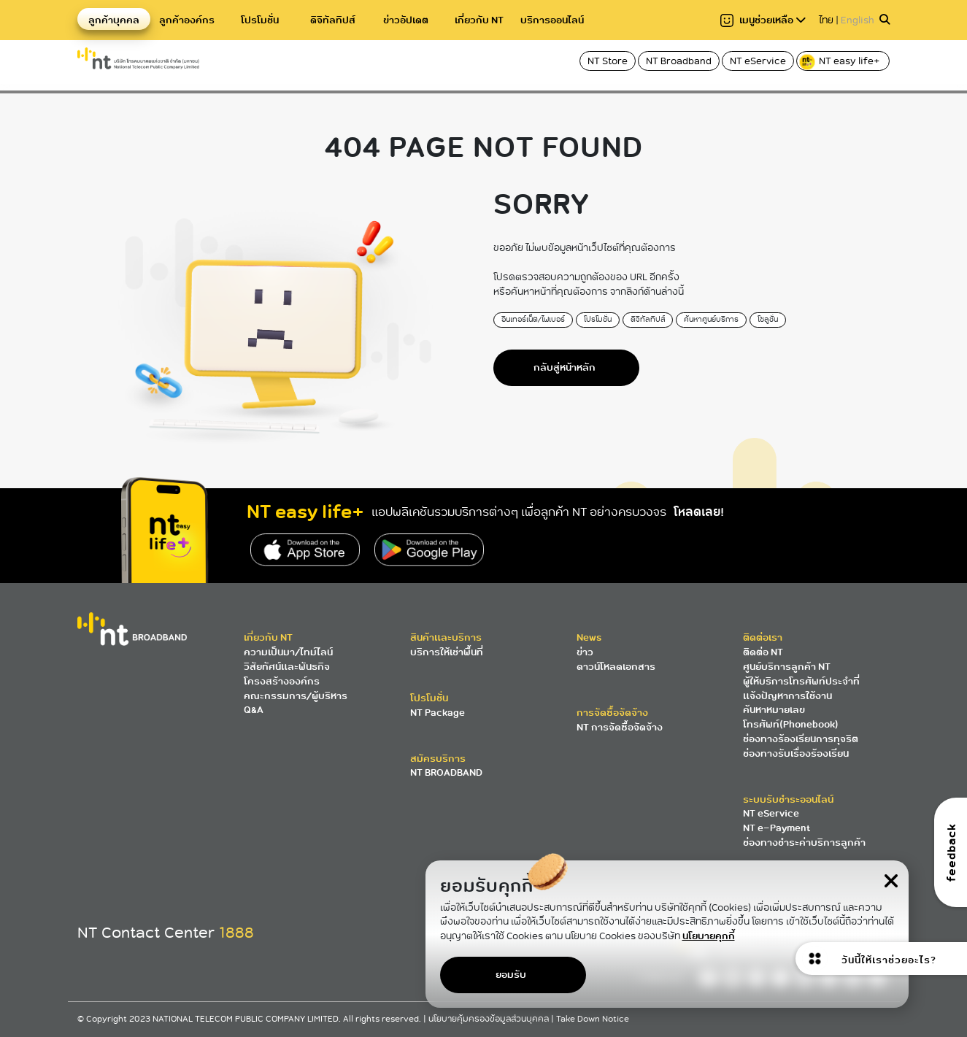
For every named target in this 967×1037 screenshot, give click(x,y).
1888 (236, 932)
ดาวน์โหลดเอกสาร (616, 666)
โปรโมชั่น (260, 20)
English (857, 20)
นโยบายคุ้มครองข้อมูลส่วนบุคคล (489, 1019)
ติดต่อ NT (763, 652)
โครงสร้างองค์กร (282, 681)
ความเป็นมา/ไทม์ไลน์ (288, 652)
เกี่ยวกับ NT (479, 20)
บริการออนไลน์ (552, 20)
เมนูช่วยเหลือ (763, 20)
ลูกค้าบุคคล (113, 20)
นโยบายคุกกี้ (708, 936)
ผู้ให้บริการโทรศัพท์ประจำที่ (801, 681)
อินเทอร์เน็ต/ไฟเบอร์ (533, 319)
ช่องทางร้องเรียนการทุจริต (800, 739)
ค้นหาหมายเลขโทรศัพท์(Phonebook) (791, 717)
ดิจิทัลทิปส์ (332, 20)
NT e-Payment (776, 828)
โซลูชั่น (768, 319)
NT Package (437, 712)
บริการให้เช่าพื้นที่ (446, 652)
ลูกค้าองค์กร (187, 20)
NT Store (607, 61)
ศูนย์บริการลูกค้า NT (787, 666)
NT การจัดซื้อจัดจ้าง (620, 727)
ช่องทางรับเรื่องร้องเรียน (796, 753)
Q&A (253, 709)
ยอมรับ (511, 974)
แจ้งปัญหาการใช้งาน (787, 695)
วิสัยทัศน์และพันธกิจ (287, 666)
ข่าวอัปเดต (405, 20)
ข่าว (585, 652)
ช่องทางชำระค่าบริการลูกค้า (804, 842)
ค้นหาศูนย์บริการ (711, 319)
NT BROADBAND (446, 772)
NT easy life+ (840, 62)
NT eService (758, 61)
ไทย (826, 20)
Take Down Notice (592, 1019)
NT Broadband (679, 61)
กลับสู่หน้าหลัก (564, 367)
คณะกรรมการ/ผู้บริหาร (295, 695)
